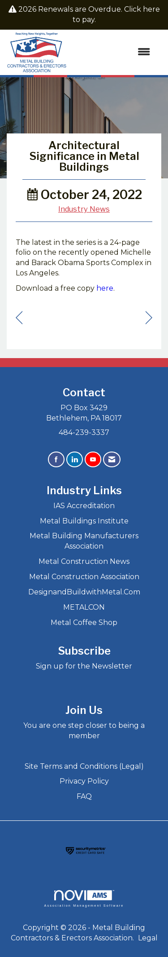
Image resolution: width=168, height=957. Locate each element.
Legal (148, 938)
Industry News (84, 208)
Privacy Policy (84, 781)
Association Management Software (84, 898)
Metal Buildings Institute (84, 521)
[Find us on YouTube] (93, 459)
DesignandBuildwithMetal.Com (84, 592)
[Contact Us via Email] (112, 459)
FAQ (84, 796)
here (104, 288)
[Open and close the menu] (113, 52)
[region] (149, 318)
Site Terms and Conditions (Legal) (84, 766)
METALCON (84, 607)
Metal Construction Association (84, 576)
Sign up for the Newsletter (84, 666)
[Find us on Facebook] (56, 459)
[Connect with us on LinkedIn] (74, 459)
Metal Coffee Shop (84, 622)
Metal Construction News (84, 561)
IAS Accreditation (84, 505)
